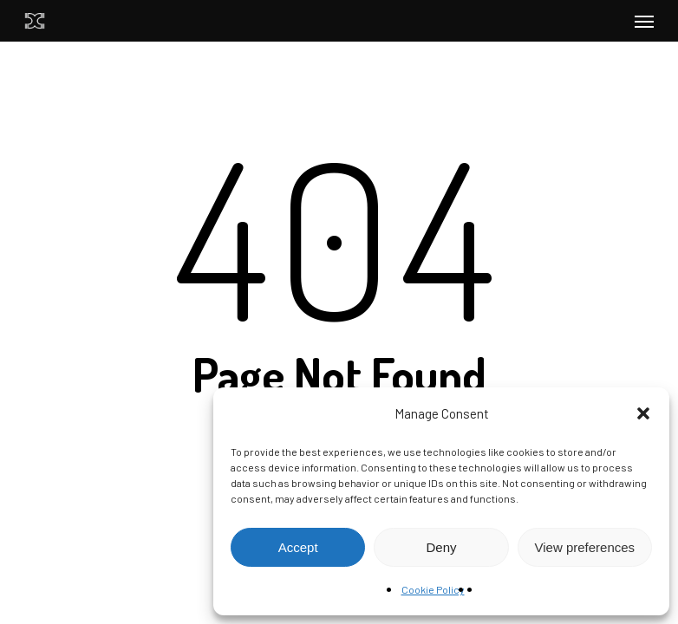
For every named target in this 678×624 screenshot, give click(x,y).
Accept (298, 547)
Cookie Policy (433, 589)
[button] (643, 413)
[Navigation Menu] (644, 20)
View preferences (585, 547)
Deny (441, 547)
